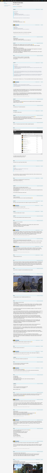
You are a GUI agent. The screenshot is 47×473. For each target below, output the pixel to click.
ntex (13, 260)
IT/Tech (5, 0)
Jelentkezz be (5, 5)
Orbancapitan (15, 110)
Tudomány (8, 0)
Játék (11, 0)
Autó (13, 0)
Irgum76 (14, 9)
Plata (14, 55)
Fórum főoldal (5, 3)
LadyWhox (14, 357)
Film (15, 0)
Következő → (18, 4)
